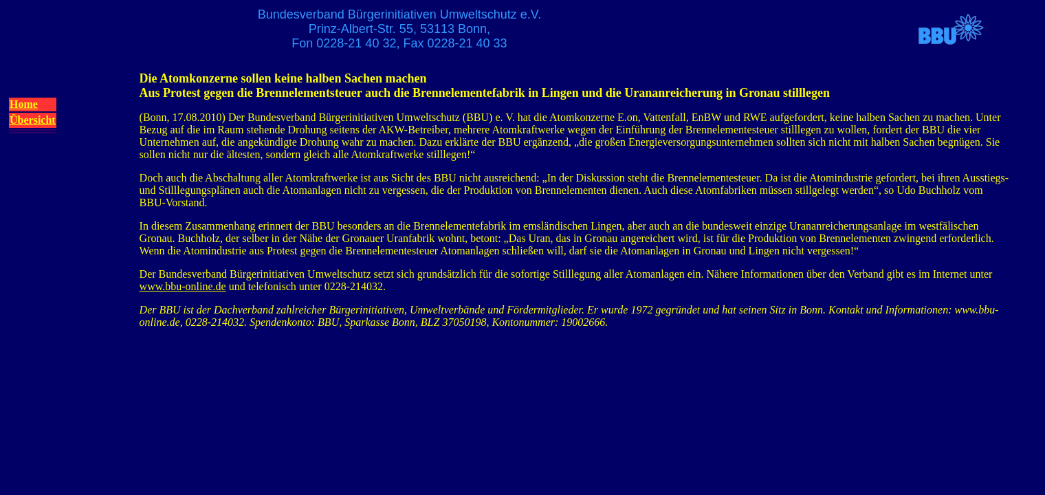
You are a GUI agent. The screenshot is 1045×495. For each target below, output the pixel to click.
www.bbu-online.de (183, 286)
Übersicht (33, 120)
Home (24, 104)
